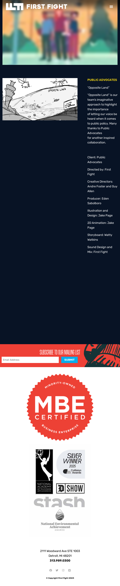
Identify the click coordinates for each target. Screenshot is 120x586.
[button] (111, 6)
